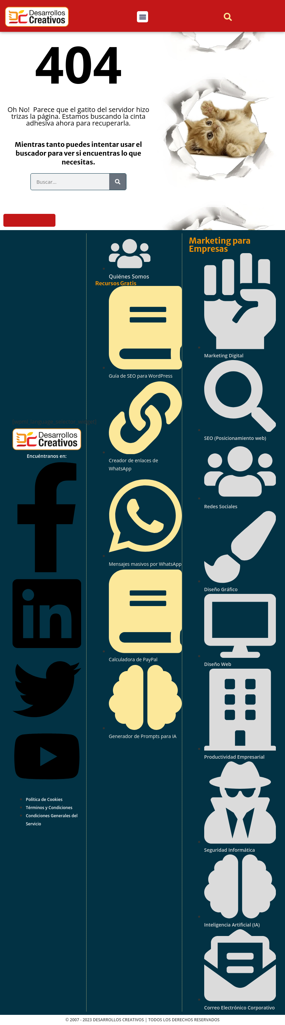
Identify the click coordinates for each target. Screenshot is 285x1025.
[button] (142, 16)
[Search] (117, 182)
